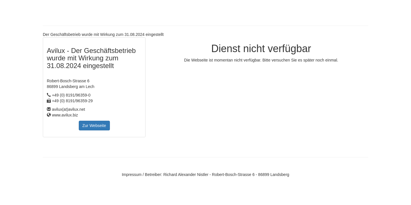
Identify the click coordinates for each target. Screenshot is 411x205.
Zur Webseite (94, 125)
